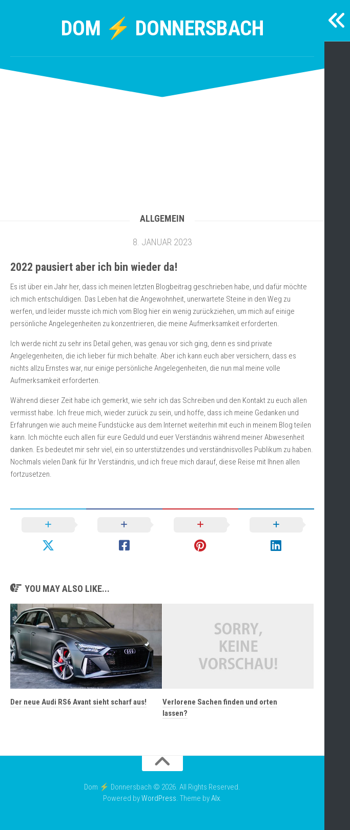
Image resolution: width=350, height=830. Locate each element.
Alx (215, 798)
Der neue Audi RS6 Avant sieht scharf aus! (78, 702)
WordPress (158, 798)
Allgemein (162, 218)
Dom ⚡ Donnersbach (162, 28)
